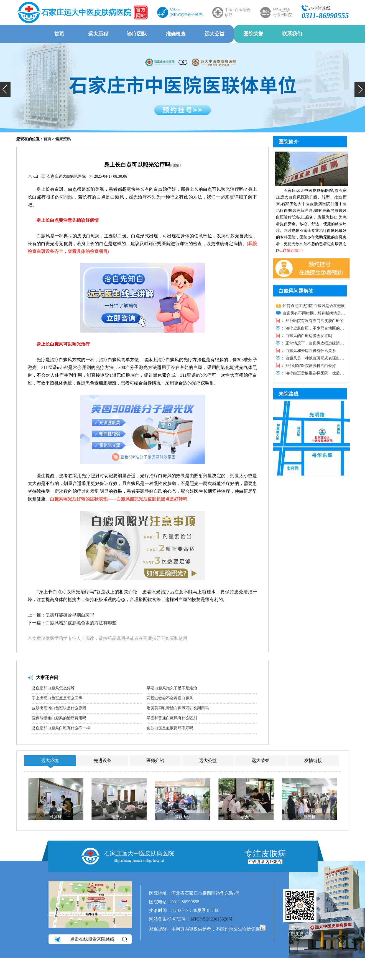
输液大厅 (119, 817)
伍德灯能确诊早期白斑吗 (69, 615)
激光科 (309, 817)
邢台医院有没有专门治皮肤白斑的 (314, 321)
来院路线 (288, 394)
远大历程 (98, 34)
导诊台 (246, 817)
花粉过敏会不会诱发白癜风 (170, 698)
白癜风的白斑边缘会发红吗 (308, 336)
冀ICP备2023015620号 (211, 919)
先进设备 (102, 760)
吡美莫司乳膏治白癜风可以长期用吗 (178, 708)
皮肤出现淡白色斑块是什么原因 (59, 708)
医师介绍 (155, 760)
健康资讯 (63, 139)
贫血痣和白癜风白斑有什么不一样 (61, 728)
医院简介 (288, 142)
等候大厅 (182, 817)
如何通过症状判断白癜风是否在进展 (314, 306)
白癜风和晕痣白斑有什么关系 (310, 351)
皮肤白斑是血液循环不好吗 (170, 728)
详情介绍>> (293, 250)
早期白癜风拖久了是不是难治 (172, 688)
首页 (59, 34)
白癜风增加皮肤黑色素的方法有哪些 (80, 622)
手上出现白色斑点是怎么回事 (57, 698)
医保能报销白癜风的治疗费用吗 (59, 718)
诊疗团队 (137, 34)
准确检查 (176, 34)
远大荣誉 (260, 760)
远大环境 (50, 760)
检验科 (56, 817)
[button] (5, 89)
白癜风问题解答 (296, 291)
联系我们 (292, 34)
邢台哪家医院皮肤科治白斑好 (310, 366)
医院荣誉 (253, 34)
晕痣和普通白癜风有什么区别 (172, 718)
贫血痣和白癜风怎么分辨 (53, 688)
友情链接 (313, 760)
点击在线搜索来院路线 (90, 939)
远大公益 (214, 34)
